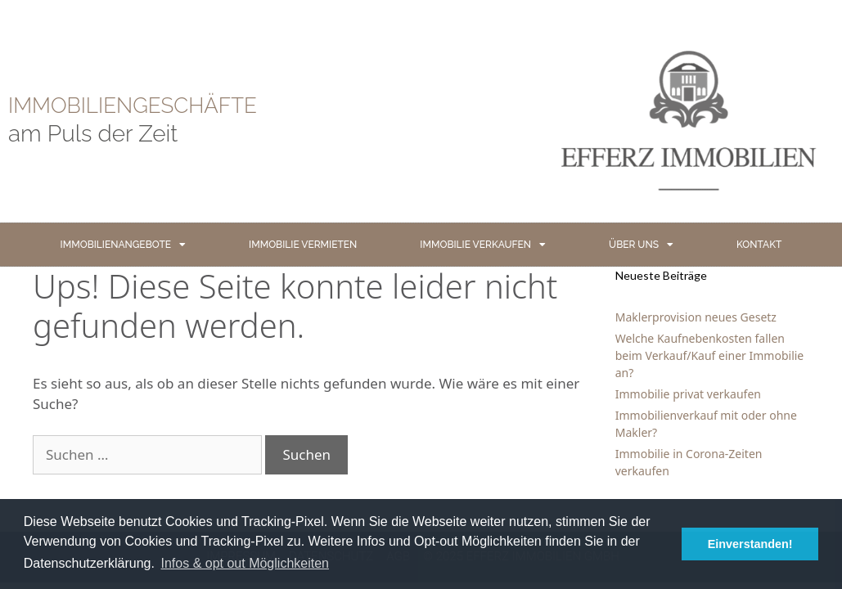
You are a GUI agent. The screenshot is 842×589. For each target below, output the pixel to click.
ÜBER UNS (641, 245)
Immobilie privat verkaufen (688, 394)
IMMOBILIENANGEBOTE (123, 245)
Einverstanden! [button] (750, 544)
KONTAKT (758, 244)
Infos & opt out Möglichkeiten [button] (245, 563)
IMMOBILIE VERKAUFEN (483, 245)
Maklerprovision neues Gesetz (696, 317)
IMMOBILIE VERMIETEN (303, 244)
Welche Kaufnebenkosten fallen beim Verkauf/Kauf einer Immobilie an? (709, 355)
